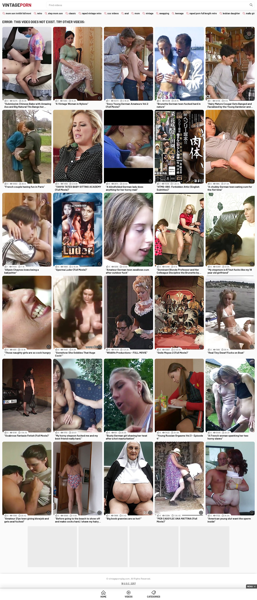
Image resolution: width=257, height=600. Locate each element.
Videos (128, 596)
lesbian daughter (231, 13)
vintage (149, 13)
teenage (179, 13)
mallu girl (250, 13)
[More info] (49, 98)
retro (39, 13)
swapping (164, 13)
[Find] (251, 5)
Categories (153, 596)
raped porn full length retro (203, 13)
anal (127, 13)
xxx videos (113, 13)
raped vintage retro (91, 13)
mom (137, 13)
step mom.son (55, 13)
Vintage (16, 5)
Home (103, 596)
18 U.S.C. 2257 (128, 583)
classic (72, 13)
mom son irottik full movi (18, 13)
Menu (250, 586)
